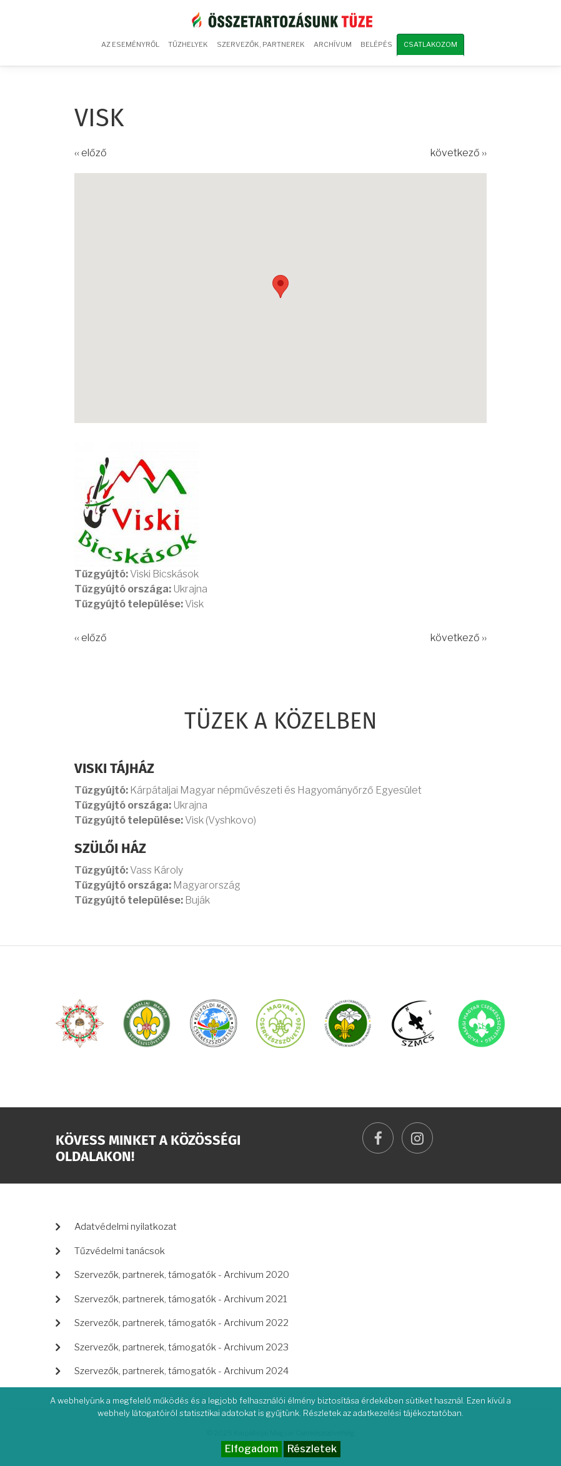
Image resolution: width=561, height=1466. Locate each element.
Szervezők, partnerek (261, 44)
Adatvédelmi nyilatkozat (125, 1226)
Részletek (312, 1449)
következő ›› (458, 153)
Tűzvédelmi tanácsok (119, 1251)
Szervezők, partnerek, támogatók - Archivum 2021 (180, 1299)
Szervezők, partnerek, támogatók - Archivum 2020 (181, 1274)
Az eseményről (130, 44)
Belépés (376, 44)
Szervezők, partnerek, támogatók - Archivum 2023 (181, 1347)
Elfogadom (251, 1449)
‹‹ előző (90, 153)
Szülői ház (110, 848)
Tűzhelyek (188, 44)
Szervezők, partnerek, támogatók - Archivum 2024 (181, 1371)
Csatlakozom (430, 44)
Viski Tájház (114, 768)
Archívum (331, 48)
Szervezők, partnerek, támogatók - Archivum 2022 (181, 1323)
